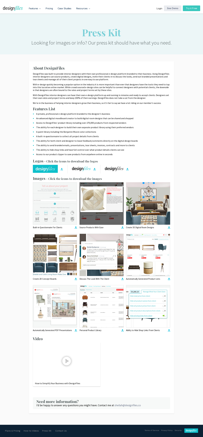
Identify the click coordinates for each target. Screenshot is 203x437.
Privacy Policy (167, 430)
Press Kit (46, 431)
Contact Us (61, 431)
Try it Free (191, 8)
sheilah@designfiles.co (127, 405)
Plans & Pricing (12, 431)
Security (178, 430)
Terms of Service (152, 430)
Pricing (49, 8)
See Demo (172, 8)
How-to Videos (31, 431)
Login (159, 8)
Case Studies (64, 8)
